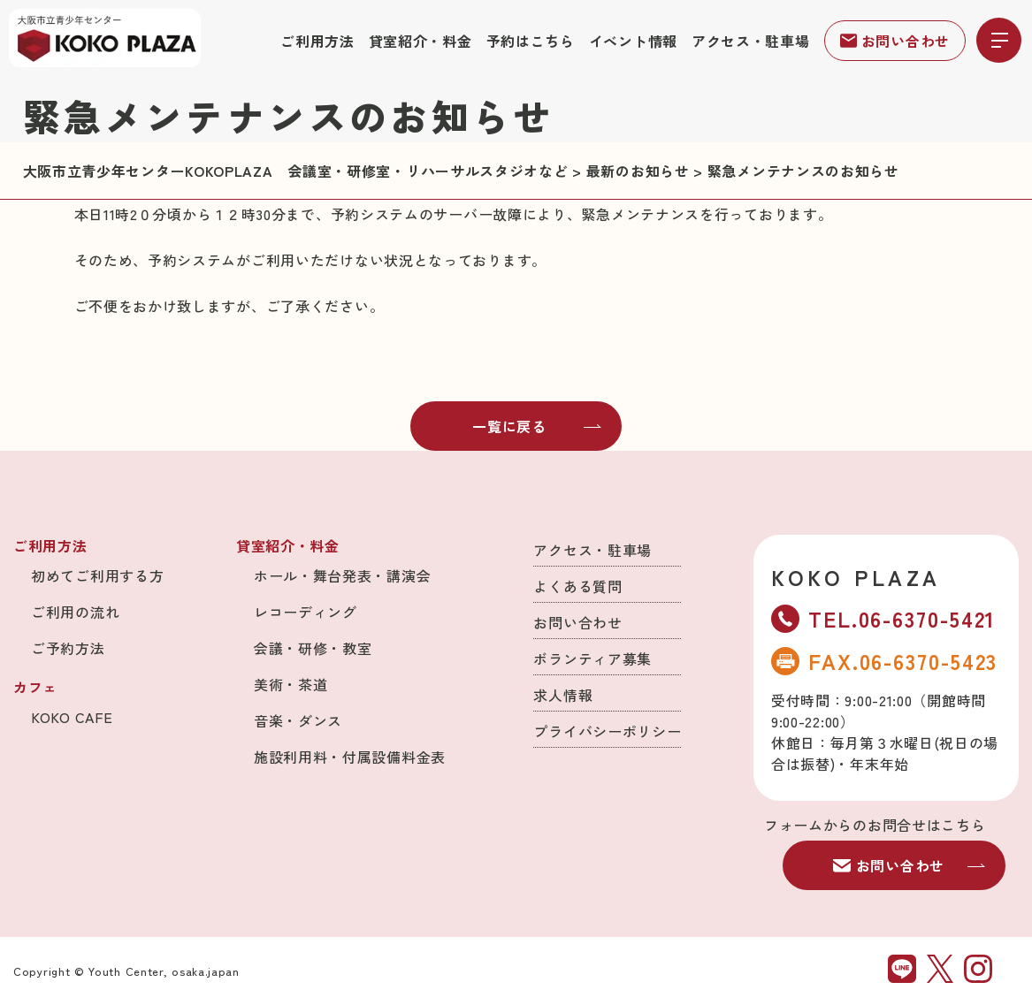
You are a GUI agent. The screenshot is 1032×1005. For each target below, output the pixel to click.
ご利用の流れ (75, 611)
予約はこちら (530, 40)
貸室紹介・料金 (420, 40)
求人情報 (562, 694)
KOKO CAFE (71, 716)
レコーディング (305, 611)
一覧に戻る (536, 426)
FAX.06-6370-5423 (884, 660)
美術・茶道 (291, 684)
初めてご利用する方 (97, 575)
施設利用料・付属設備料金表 (350, 756)
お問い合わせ (895, 40)
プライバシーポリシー (607, 731)
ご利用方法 (317, 40)
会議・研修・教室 (313, 648)
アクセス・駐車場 (751, 40)
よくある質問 (577, 586)
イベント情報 (633, 40)
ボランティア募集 (592, 658)
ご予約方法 (68, 648)
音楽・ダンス (298, 720)
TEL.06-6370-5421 (883, 618)
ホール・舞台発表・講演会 (342, 575)
